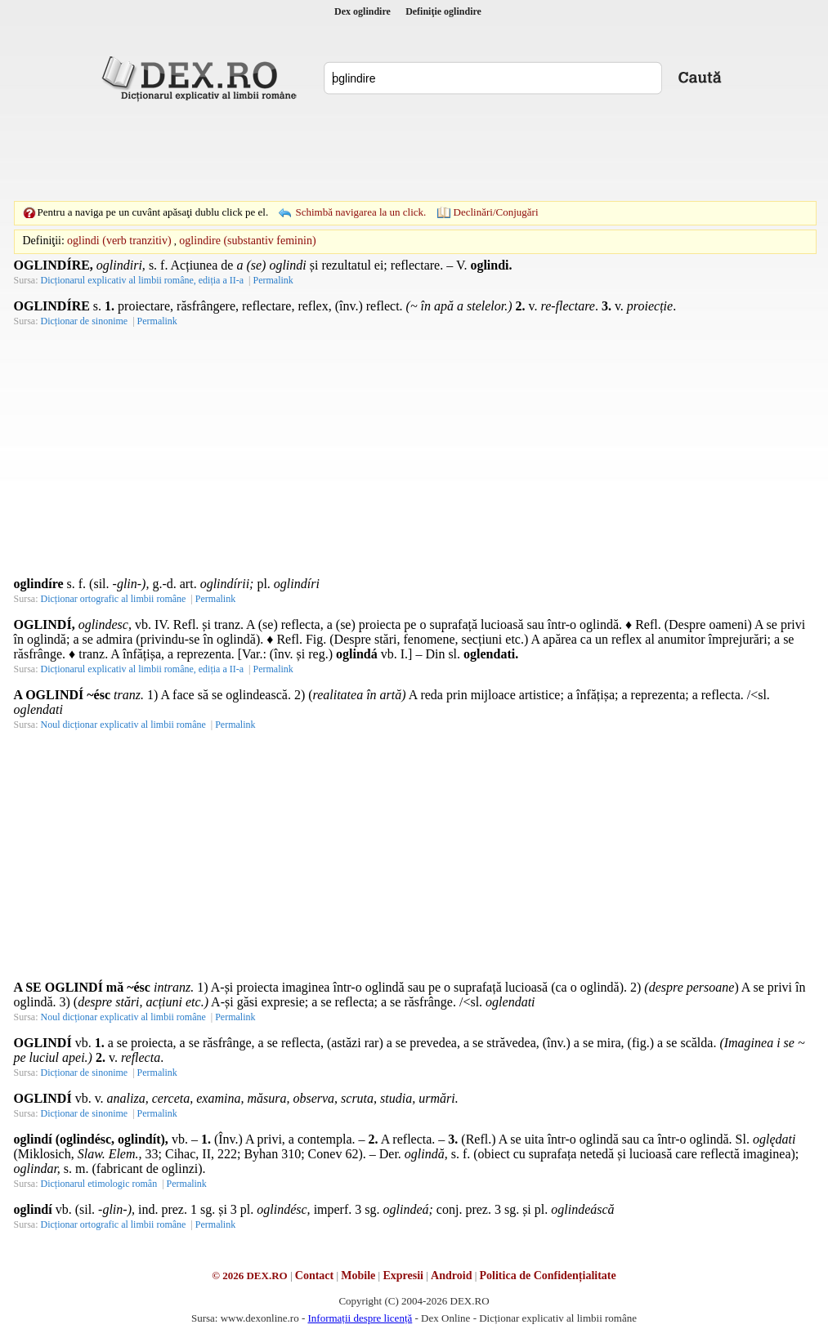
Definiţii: (44, 240)
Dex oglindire (362, 11)
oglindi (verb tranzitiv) (119, 240)
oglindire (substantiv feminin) (247, 240)
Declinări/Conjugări (496, 212)
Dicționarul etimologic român (99, 1183)
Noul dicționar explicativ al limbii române (123, 724)
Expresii (403, 1275)
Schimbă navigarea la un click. (360, 212)
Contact (314, 1275)
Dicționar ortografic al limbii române (113, 598)
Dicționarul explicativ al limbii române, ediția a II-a (142, 280)
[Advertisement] (414, 151)
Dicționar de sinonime (84, 321)
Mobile (358, 1275)
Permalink (273, 280)
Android (451, 1275)
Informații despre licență (359, 1318)
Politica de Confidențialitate (548, 1275)
